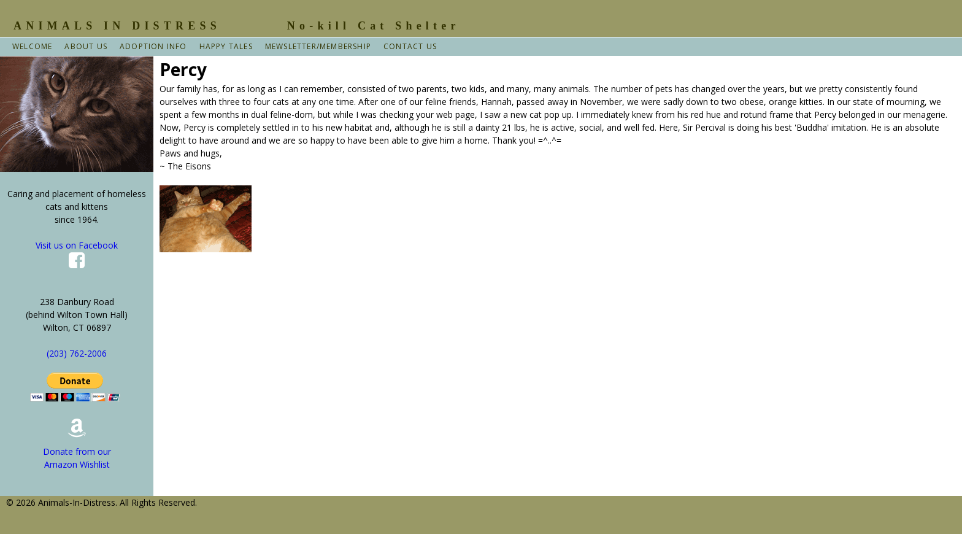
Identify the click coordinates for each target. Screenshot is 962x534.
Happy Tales (226, 46)
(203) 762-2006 (77, 353)
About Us (85, 46)
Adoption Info (153, 46)
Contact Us (410, 46)
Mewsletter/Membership (318, 46)
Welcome (32, 46)
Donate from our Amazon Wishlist (77, 447)
